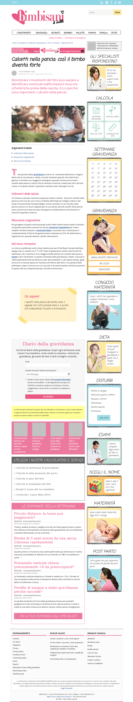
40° (116, 195)
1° (92, 164)
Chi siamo (16, 642)
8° (104, 168)
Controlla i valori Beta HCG (33, 494)
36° (92, 195)
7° (98, 168)
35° (115, 191)
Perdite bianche (98, 407)
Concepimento (24, 33)
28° (104, 186)
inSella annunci (92, 649)
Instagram (106, 2)
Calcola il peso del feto (30, 478)
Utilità (114, 33)
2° (98, 164)
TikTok (115, 2)
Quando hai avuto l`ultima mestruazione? (40, 370)
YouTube (119, 2)
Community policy (19, 658)
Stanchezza (96, 403)
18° (104, 177)
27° (98, 186)
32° (98, 191)
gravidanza (39, 174)
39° (110, 195)
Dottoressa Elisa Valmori (24, 598)
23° (104, 182)
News (14, 2)
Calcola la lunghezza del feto (33, 484)
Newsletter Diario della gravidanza (26, 667)
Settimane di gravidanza (37, 43)
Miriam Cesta (30, 71)
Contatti (16, 638)
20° (115, 177)
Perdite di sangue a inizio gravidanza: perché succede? (46, 589)
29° (110, 186)
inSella (89, 645)
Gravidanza (41, 33)
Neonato (55, 33)
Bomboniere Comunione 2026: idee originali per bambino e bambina (64, 647)
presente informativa (62, 380)
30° (115, 186)
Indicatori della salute (24, 153)
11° (93, 173)
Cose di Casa (92, 653)
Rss (101, 2)
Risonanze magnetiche (24, 157)
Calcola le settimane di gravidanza (37, 468)
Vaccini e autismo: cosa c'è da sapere (64, 638)
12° (98, 173)
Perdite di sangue (98, 390)
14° (110, 173)
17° (98, 177)
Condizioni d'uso (19, 654)
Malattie (80, 33)
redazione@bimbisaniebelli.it (61, 697)
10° (116, 168)
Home (14, 43)
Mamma (92, 33)
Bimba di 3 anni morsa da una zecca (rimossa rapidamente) (45, 540)
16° (92, 177)
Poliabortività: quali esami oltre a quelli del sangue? (66, 653)
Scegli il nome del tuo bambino (35, 489)
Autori (15, 661)
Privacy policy (18, 651)
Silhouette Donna (94, 656)
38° (104, 195)
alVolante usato (93, 642)
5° (116, 164)
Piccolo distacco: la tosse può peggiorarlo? (38, 515)
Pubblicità (16, 645)
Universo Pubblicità (95, 663)
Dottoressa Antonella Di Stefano (27, 573)
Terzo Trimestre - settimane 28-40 (60, 43)
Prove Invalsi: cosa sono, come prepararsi (66, 642)
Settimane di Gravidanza (75, 38)
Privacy (15, 648)
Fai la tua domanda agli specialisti (48, 616)
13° (104, 173)
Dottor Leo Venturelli (23, 548)
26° (92, 186)
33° (104, 191)
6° (93, 168)
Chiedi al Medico (55, 38)
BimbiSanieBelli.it (38, 17)
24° (110, 182)
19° (110, 177)
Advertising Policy (20, 670)
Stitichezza (96, 411)
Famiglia (103, 33)
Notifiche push (18, 674)
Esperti (15, 664)
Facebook (111, 2)
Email (27, 362)
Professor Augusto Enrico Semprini (28, 524)
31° (92, 191)
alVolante (91, 638)
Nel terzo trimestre (22, 161)
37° (98, 195)
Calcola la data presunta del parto (36, 473)
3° (104, 164)
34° (110, 191)
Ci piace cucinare (93, 660)
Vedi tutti (103, 418)
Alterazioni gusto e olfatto (103, 394)
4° (110, 164)
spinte (14, 256)
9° (110, 168)
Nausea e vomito (98, 399)
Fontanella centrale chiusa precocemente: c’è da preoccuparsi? (44, 565)
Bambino (68, 33)
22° (98, 182)
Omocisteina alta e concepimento (63, 659)
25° (115, 182)
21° (92, 182)
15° (116, 173)
